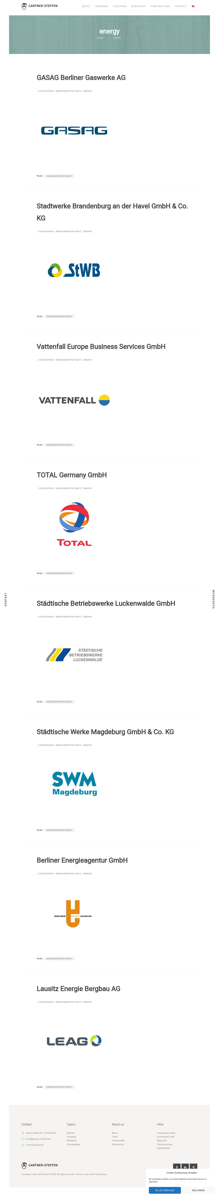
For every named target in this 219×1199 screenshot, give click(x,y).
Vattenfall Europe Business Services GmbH (101, 347)
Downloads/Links (166, 1136)
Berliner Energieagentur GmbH (82, 860)
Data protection (165, 1144)
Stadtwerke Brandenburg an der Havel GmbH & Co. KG (112, 212)
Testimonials (118, 1140)
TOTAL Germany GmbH (72, 475)
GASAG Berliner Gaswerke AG (81, 78)
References (118, 1144)
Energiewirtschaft (68, 91)
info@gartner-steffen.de (38, 1139)
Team (115, 1136)
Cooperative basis (166, 1133)
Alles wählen (165, 1190)
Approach (162, 1140)
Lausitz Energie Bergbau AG (78, 989)
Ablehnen (198, 1190)
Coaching (71, 1136)
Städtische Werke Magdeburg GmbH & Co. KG (105, 732)
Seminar (71, 1133)
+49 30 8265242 (34, 1145)
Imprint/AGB (163, 1148)
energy (87, 91)
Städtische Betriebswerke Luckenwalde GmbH (106, 603)
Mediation (72, 1140)
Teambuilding (73, 1144)
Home (100, 38)
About (115, 1133)
